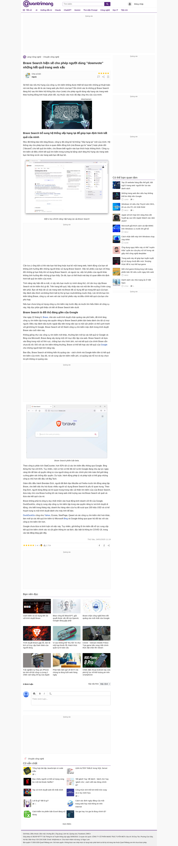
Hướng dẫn (50, 834)
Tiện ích (124, 10)
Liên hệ (65, 834)
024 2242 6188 (41, 839)
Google (104, 345)
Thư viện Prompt (90, 10)
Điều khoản (34, 834)
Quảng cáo (73, 834)
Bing (66, 518)
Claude (58, 10)
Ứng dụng (59, 834)
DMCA (88, 834)
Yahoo (47, 515)
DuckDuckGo (29, 515)
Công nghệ (105, 10)
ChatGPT (67, 10)
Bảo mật (42, 834)
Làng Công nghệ (34, 57)
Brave (45, 317)
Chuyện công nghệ (51, 57)
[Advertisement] (89, 35)
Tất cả (28, 10)
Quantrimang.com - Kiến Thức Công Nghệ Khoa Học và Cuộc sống (38, 4)
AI (36, 10)
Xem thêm (67, 824)
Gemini (77, 10)
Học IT (115, 10)
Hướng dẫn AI (46, 10)
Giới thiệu (26, 834)
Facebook (81, 834)
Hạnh (34, 77)
